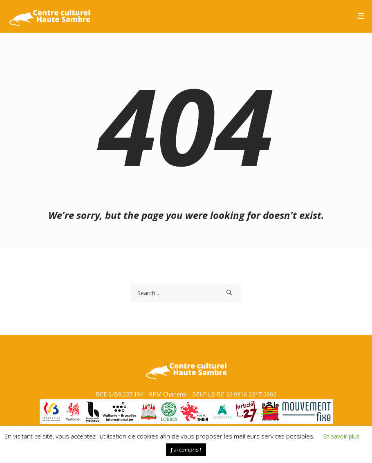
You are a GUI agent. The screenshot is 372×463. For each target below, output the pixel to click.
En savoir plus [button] (341, 436)
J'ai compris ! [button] (186, 449)
